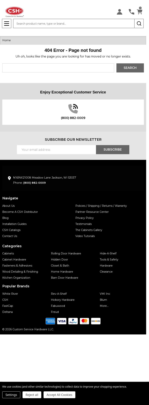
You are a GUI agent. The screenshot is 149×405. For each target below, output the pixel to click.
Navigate (10, 198)
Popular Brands (15, 286)
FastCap (7, 306)
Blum (103, 300)
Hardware (106, 265)
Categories (12, 246)
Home (6, 40)
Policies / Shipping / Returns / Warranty (101, 206)
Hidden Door (59, 259)
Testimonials (83, 224)
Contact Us (9, 236)
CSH (5, 300)
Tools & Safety (109, 259)
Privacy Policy (84, 218)
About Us (8, 206)
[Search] (139, 23)
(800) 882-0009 (34, 182)
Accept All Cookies (59, 395)
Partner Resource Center (92, 212)
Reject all (32, 395)
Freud (55, 312)
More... (104, 306)
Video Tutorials (85, 236)
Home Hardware (62, 271)
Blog (5, 218)
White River (10, 293)
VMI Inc (105, 293)
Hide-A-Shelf (108, 253)
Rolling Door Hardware (66, 253)
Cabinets (8, 253)
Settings (11, 395)
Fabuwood (58, 306)
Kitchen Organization (16, 277)
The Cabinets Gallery (88, 230)
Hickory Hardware (63, 300)
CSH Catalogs (11, 230)
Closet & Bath (60, 265)
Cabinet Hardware (14, 259)
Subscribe (113, 149)
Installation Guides (14, 224)
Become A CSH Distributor (20, 212)
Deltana (7, 312)
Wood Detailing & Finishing (20, 271)
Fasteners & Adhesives (17, 265)
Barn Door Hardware (64, 277)
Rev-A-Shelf (59, 293)
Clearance (106, 271)
